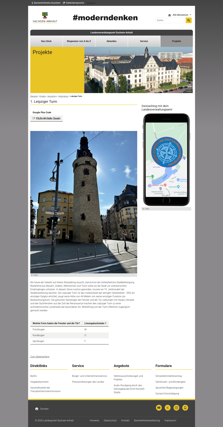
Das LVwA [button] (46, 41)
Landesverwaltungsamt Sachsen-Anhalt (111, 32)
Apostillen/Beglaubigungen (169, 387)
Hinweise (94, 420)
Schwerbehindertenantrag (168, 376)
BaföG (33, 376)
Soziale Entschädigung (167, 393)
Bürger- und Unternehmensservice (89, 376)
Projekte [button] (176, 41)
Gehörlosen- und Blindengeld (170, 381)
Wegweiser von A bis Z (79, 41)
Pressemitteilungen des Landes (88, 381)
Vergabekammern (39, 381)
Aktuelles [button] (112, 41)
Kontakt (125, 420)
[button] (45, 3)
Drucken (42, 409)
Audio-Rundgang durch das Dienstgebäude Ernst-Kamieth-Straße (129, 389)
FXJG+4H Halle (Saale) (48, 118)
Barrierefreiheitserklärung (147, 420)
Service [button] (144, 41)
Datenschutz (110, 420)
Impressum (170, 420)
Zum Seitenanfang (39, 356)
